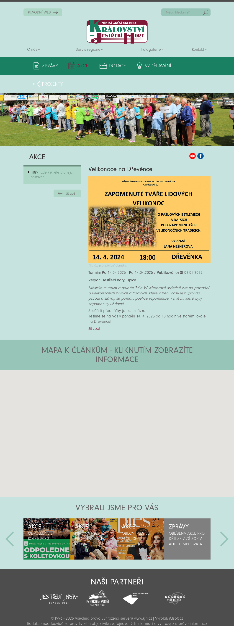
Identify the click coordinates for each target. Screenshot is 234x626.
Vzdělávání (150, 66)
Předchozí (9, 520)
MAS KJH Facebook (200, 138)
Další (224, 520)
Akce (80, 66)
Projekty (189, 66)
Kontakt (198, 49)
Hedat (205, 12)
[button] (129, 379)
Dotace (112, 66)
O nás (32, 49)
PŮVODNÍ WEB (39, 12)
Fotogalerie (151, 49)
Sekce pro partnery (116, 616)
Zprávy (50, 66)
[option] (46, 520)
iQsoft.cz (176, 600)
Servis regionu (88, 49)
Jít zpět (71, 175)
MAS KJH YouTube (192, 138)
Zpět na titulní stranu (117, 32)
